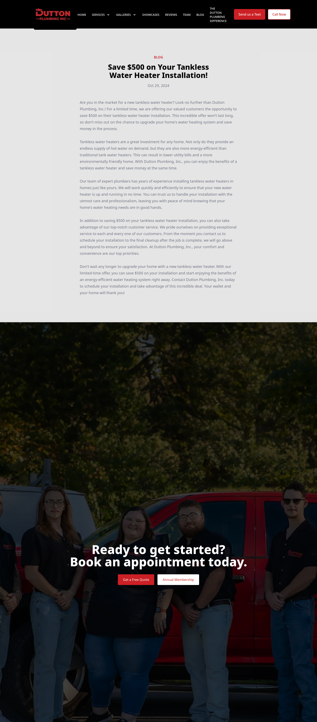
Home (82, 18)
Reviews (171, 18)
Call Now (279, 18)
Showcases (150, 18)
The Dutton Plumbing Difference (218, 18)
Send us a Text (249, 18)
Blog (200, 18)
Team (187, 18)
